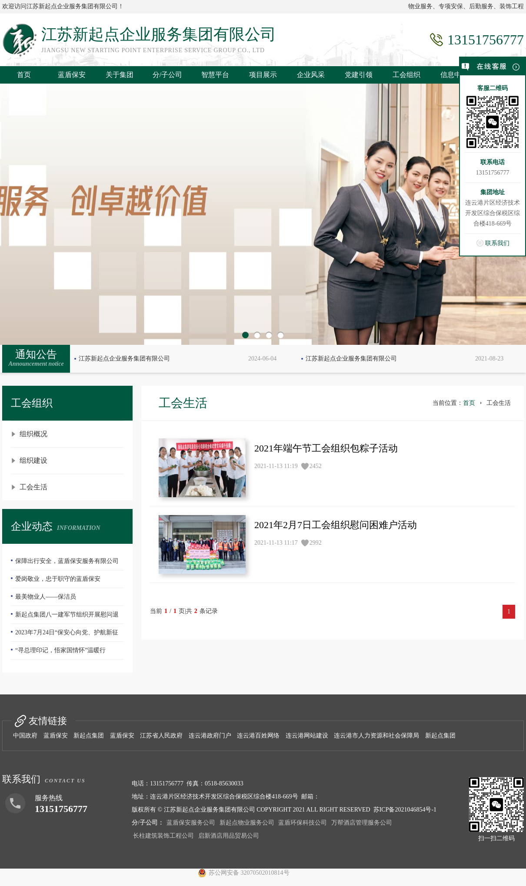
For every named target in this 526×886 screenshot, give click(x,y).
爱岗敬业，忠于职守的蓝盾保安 (57, 579)
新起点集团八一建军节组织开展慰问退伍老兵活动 (65, 617)
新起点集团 (88, 735)
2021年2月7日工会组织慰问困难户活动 (335, 524)
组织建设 (33, 460)
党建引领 (359, 74)
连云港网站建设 (307, 735)
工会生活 (33, 487)
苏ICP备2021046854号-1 (404, 809)
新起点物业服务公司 (247, 822)
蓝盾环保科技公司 (302, 822)
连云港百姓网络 (258, 735)
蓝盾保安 (72, 74)
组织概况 (33, 434)
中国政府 (25, 735)
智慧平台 (215, 74)
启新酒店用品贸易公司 (228, 835)
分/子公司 (167, 74)
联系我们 (497, 243)
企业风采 (311, 74)
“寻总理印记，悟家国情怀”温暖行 (60, 650)
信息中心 (454, 74)
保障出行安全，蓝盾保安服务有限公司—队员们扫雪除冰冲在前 (65, 564)
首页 (24, 74)
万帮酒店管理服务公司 (361, 822)
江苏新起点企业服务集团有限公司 (124, 358)
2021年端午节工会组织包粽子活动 (326, 448)
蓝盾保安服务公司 (190, 822)
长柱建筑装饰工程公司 (163, 835)
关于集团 (119, 74)
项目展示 (263, 74)
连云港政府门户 (210, 735)
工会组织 (406, 74)
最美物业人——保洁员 (45, 596)
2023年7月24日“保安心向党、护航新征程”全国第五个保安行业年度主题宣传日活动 (67, 635)
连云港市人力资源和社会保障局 (376, 735)
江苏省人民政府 (161, 735)
